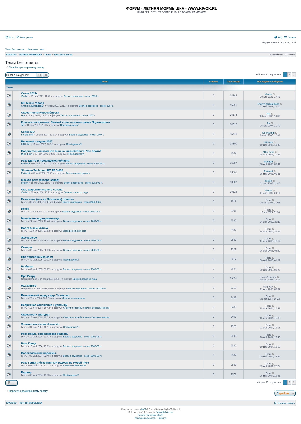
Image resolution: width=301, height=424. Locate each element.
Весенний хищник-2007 (36, 141)
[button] (294, 74)
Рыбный (25, 163)
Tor (22, 125)
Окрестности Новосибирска (40, 112)
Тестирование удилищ (78, 173)
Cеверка (26, 247)
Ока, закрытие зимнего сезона (41, 189)
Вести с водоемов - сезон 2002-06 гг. (85, 163)
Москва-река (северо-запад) (40, 179)
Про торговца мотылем (37, 256)
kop (23, 115)
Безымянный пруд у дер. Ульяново (45, 295)
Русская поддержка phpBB (150, 415)
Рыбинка (27, 266)
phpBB (143, 409)
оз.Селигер (28, 285)
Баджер (26, 372)
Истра (25, 208)
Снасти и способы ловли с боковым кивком (86, 308)
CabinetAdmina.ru (164, 412)
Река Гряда (28, 343)
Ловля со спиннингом (74, 231)
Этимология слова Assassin (40, 324)
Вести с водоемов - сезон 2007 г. (96, 106)
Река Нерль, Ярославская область (44, 333)
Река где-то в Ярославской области (45, 160)
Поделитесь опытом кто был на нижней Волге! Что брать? (61, 151)
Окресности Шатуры (35, 314)
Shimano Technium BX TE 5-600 (42, 170)
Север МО (28, 131)
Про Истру (28, 276)
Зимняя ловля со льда (76, 192)
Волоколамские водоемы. (39, 353)
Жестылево (29, 237)
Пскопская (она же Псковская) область (47, 199)
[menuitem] (9, 37)
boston (24, 182)
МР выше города (32, 103)
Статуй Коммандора (32, 106)
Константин (27, 134)
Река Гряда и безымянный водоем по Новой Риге (55, 362)
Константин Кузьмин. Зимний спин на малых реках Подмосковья (65, 122)
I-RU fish (25, 144)
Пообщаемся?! (74, 144)
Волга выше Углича (34, 228)
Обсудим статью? (69, 125)
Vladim (24, 96)
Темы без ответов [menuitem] (14, 49)
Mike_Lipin (26, 154)
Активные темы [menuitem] (36, 49)
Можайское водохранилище (40, 218)
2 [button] (289, 74)
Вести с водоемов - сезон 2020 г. (81, 96)
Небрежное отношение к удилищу (44, 305)
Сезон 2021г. (29, 93)
